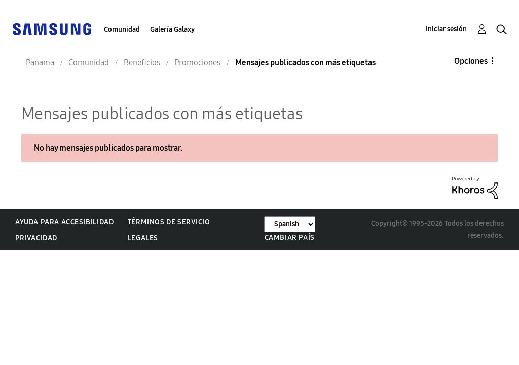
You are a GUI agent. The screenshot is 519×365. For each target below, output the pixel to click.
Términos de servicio (169, 221)
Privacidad (36, 238)
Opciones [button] (471, 61)
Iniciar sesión (446, 29)
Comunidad (122, 29)
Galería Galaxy (172, 29)
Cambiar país (290, 237)
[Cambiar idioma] (289, 224)
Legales (143, 238)
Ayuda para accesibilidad (64, 221)
